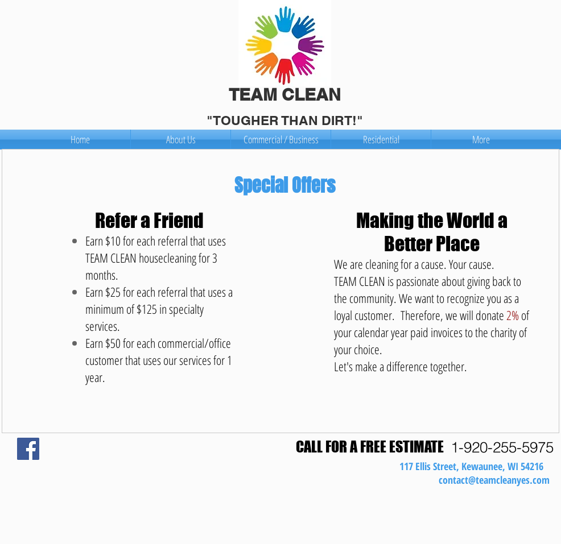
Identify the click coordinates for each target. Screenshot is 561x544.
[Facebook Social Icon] (28, 449)
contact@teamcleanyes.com (494, 480)
